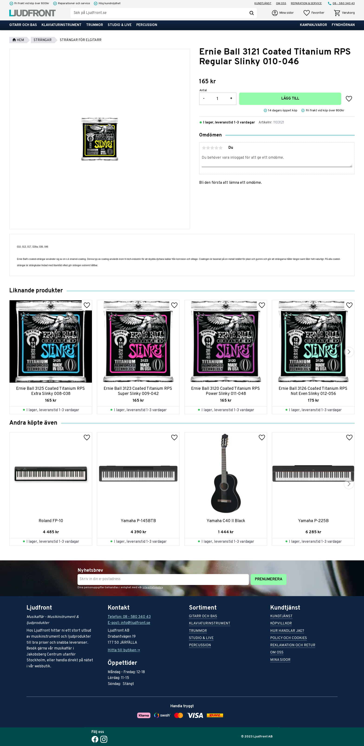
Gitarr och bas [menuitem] (23, 25)
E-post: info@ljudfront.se (129, 623)
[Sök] (251, 13)
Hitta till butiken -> (124, 650)
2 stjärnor (208, 148)
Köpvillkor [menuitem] (281, 624)
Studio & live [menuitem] (120, 25)
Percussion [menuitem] (146, 25)
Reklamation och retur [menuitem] (292, 646)
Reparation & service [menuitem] (306, 3)
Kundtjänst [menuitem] (262, 3)
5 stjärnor (220, 148)
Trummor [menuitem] (94, 25)
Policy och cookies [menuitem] (288, 638)
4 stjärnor (216, 148)
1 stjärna (204, 148)
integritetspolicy (153, 587)
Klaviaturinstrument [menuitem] (61, 25)
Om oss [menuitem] (281, 3)
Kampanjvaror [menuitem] (313, 25)
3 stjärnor (212, 148)
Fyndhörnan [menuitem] (343, 25)
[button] (313, 13)
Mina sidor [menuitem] (280, 660)
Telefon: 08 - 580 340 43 (129, 617)
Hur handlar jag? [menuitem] (287, 631)
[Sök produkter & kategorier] (158, 13)
